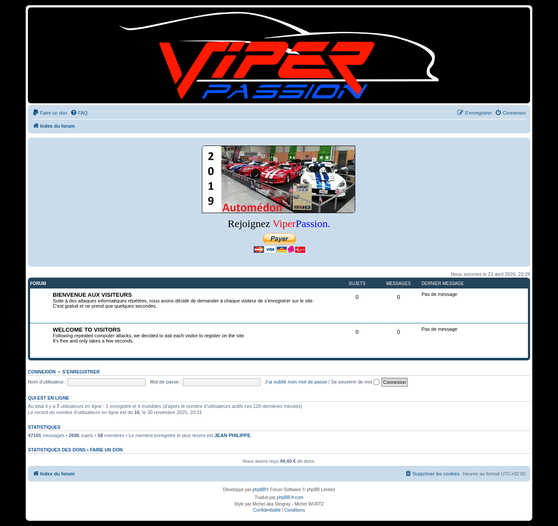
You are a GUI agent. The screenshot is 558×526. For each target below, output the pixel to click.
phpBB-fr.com (290, 497)
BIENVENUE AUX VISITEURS (92, 295)
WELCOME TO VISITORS (87, 329)
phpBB (258, 489)
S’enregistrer (81, 371)
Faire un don (106, 449)
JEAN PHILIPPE (232, 435)
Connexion (42, 371)
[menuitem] (49, 113)
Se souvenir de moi (355, 381)
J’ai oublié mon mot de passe (296, 381)
